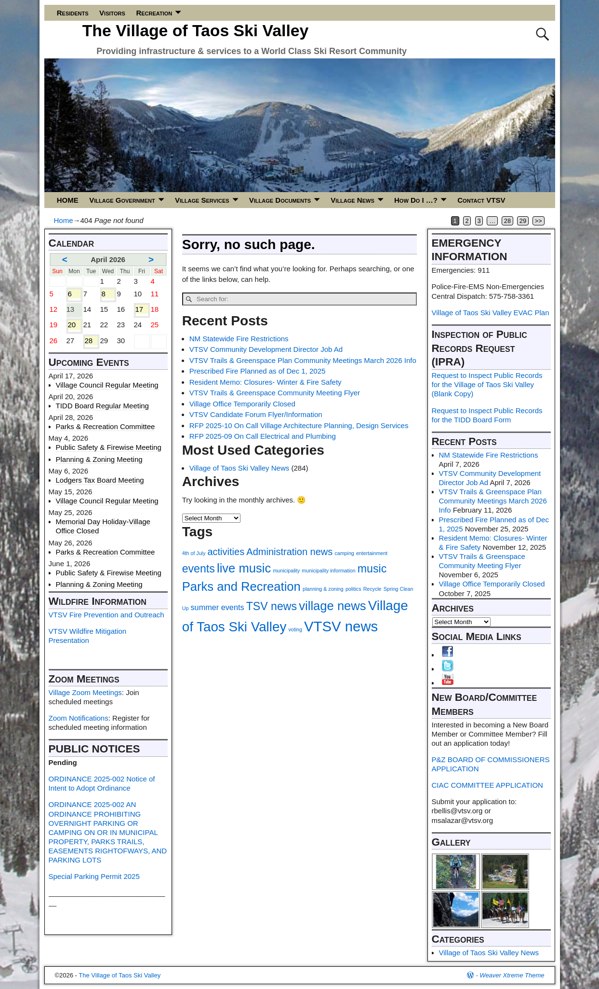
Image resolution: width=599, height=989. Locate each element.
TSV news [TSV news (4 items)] (271, 606)
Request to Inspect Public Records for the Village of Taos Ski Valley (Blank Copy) (487, 384)
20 (74, 324)
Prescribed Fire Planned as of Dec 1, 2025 (257, 371)
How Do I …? (416, 200)
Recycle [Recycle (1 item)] (372, 589)
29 (522, 220)
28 (507, 220)
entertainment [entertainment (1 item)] (371, 553)
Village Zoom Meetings (85, 692)
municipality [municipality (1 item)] (286, 570)
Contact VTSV (481, 200)
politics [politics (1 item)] (353, 589)
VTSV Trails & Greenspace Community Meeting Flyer (274, 393)
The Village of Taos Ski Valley (195, 30)
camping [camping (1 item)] (344, 553)
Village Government (122, 200)
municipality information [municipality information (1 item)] (328, 570)
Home (63, 220)
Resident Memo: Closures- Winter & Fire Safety (265, 382)
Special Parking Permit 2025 (94, 876)
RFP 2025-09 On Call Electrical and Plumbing (262, 436)
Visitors (112, 13)
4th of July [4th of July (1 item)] (194, 553)
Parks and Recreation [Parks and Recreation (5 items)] (241, 586)
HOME (68, 200)
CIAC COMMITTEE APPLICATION (487, 785)
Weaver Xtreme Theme (511, 975)
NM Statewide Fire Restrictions (239, 338)
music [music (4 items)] (372, 568)
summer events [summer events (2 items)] (217, 607)
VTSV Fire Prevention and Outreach (106, 615)
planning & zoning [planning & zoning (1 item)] (323, 589)
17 (141, 309)
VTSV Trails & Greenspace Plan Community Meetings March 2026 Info (302, 360)
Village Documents (280, 200)
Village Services (202, 200)
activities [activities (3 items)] (225, 551)
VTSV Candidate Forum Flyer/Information (255, 414)
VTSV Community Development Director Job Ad (266, 349)
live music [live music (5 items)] (244, 568)
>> (538, 220)
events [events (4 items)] (198, 568)
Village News (352, 200)
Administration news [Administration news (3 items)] (289, 551)
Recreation (154, 13)
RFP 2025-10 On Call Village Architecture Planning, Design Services (299, 425)
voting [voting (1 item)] (295, 629)
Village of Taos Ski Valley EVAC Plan (490, 312)
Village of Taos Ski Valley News (239, 468)
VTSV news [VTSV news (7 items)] (341, 626)
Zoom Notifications (78, 718)
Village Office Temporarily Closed (242, 404)
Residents (73, 13)
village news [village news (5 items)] (332, 606)
